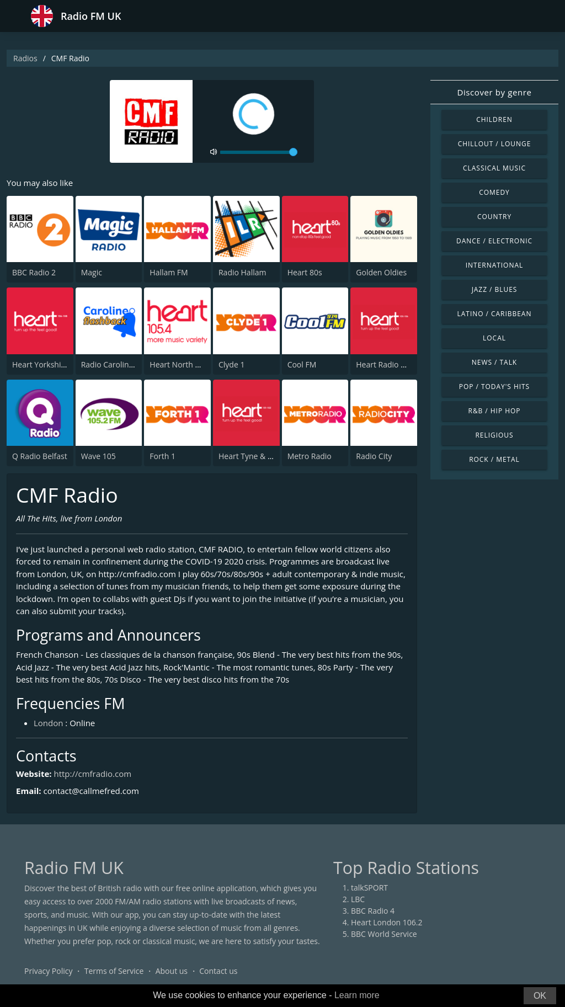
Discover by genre (494, 92)
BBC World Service (384, 934)
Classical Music (494, 168)
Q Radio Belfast (39, 456)
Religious (494, 435)
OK (540, 995)
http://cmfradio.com (92, 773)
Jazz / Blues (495, 289)
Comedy (494, 192)
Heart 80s (304, 272)
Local (494, 338)
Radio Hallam (242, 272)
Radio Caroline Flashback (126, 364)
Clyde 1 (231, 364)
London (48, 722)
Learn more (357, 995)
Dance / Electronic (494, 241)
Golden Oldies (381, 272)
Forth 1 (162, 456)
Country (494, 216)
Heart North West (181, 364)
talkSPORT (369, 887)
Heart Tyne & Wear (252, 456)
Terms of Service (114, 971)
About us (172, 971)
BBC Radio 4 (373, 910)
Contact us (218, 971)
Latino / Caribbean (494, 313)
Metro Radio (309, 456)
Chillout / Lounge (494, 143)
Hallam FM (169, 272)
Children (494, 119)
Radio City (374, 456)
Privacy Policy (48, 971)
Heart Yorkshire (40, 364)
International (494, 265)
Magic (91, 272)
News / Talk (494, 362)
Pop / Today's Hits (494, 386)
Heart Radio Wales (389, 364)
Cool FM (302, 364)
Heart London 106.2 (387, 922)
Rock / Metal (494, 459)
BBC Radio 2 (34, 272)
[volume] (258, 152)
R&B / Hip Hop (494, 410)
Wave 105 (98, 456)
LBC (358, 899)
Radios (25, 58)
